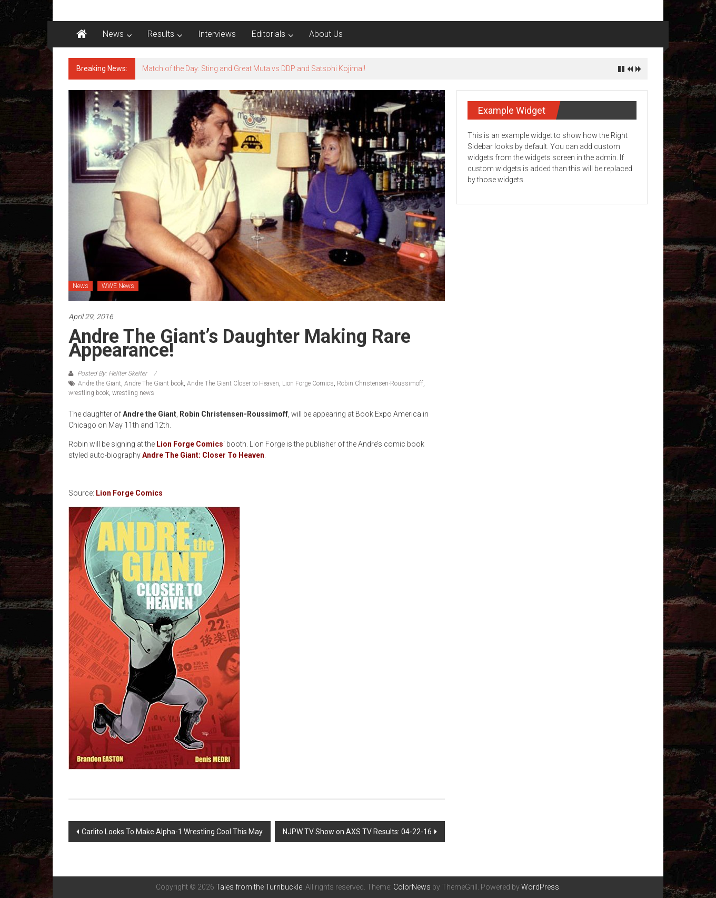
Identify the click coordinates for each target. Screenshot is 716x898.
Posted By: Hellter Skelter (112, 373)
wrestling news (133, 393)
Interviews (217, 34)
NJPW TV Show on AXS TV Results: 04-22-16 (357, 831)
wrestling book (88, 393)
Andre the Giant (99, 383)
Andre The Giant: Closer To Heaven (203, 455)
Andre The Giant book (154, 383)
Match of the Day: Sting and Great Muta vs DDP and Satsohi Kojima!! (253, 68)
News (113, 34)
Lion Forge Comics (308, 383)
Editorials (268, 34)
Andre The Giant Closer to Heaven (233, 383)
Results (160, 34)
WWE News (118, 286)
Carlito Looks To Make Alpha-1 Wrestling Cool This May (172, 831)
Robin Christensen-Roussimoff (380, 383)
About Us (326, 34)
